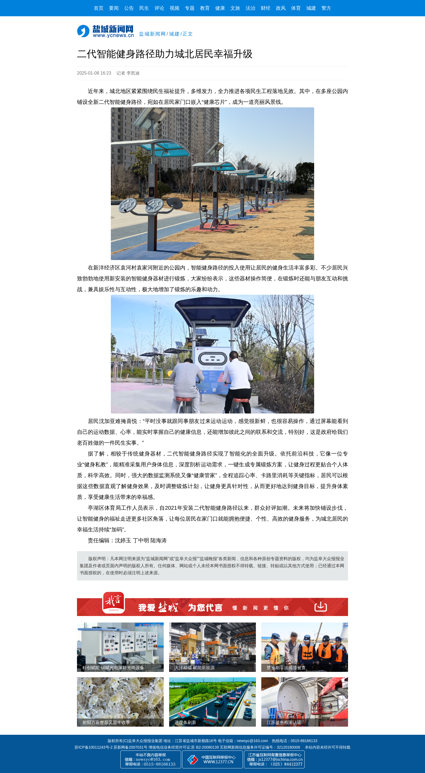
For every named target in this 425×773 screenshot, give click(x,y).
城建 (311, 8)
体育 (296, 8)
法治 (250, 8)
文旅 (235, 8)
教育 (205, 8)
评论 (159, 8)
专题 (190, 8)
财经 (266, 8)
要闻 (114, 8)
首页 (99, 8)
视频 (174, 8)
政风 (281, 8)
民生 (144, 8)
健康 (220, 8)
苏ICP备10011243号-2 (93, 747)
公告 (129, 8)
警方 (326, 8)
